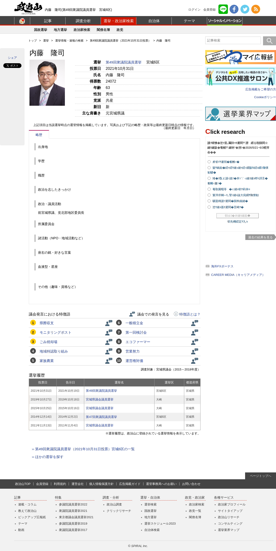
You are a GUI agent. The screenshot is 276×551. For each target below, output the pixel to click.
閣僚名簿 (103, 30)
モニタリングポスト (55, 332)
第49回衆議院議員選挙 (124, 62)
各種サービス (224, 497)
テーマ (189, 21)
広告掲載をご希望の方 (260, 89)
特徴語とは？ (187, 314)
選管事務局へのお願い (161, 484)
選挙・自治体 (150, 497)
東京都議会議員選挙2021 (76, 517)
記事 (48, 21)
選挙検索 (150, 504)
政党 (120, 30)
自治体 (154, 21)
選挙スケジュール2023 (160, 523)
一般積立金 (134, 323)
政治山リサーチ (228, 517)
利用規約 (60, 484)
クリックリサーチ (119, 510)
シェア (12, 57)
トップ (32, 40)
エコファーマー (137, 342)
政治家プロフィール (232, 504)
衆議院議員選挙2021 (73, 510)
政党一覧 (195, 510)
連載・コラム (27, 504)
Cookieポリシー (265, 97)
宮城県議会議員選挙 (99, 399)
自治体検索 (152, 529)
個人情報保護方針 (101, 484)
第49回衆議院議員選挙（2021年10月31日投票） (120, 40)
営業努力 (132, 351)
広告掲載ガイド (130, 484)
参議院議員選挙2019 (73, 523)
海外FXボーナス (222, 266)
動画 (21, 529)
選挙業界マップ (228, 529)
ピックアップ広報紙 (32, 517)
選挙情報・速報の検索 (69, 40)
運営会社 (77, 484)
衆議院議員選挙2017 (73, 529)
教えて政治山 (27, 510)
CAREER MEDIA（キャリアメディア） (238, 275)
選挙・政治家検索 (119, 21)
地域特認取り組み (54, 351)
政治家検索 (82, 30)
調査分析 (83, 21)
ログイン (194, 9)
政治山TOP (23, 484)
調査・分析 (111, 497)
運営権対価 (134, 361)
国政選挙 (40, 30)
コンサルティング (230, 523)
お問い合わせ (191, 484)
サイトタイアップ (230, 510)
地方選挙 (60, 30)
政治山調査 (114, 504)
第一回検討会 (136, 332)
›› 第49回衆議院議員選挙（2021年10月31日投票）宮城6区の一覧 (83, 449)
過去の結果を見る (260, 237)
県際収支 (47, 323)
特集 (58, 497)
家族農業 (47, 361)
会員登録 (209, 9)
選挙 (46, 40)
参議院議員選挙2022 (73, 504)
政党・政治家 (195, 497)
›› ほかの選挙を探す (47, 457)
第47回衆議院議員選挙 (101, 417)
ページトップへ (260, 476)
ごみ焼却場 (48, 342)
